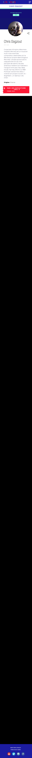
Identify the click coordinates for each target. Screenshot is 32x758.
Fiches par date (16, 12)
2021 (16, 15)
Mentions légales (15, 747)
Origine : (7, 82)
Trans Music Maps (15, 749)
